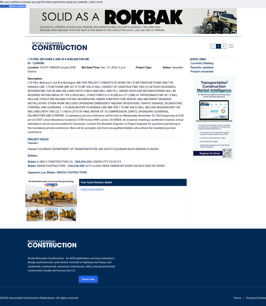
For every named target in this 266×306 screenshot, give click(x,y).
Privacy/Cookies (256, 298)
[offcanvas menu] (231, 46)
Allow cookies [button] (17, 6)
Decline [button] (4, 6)
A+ (224, 46)
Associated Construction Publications (32, 298)
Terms (237, 298)
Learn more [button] (96, 2)
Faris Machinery (92, 189)
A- (213, 46)
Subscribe (88, 279)
